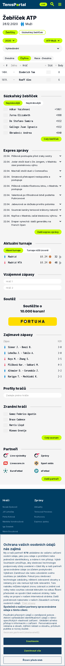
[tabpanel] (32, 123)
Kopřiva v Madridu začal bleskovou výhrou (34, 215)
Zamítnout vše (32, 650)
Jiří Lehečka (8, 512)
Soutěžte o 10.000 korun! (32, 308)
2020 (10, 40)
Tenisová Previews (43, 512)
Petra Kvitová (9, 517)
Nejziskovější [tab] (13, 103)
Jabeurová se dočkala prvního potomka (32, 204)
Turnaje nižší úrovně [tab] (38, 250)
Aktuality (38, 507)
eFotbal (41, 471)
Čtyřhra (24, 58)
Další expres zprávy (48, 232)
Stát (48, 65)
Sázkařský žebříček (32, 32)
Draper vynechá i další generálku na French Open (31, 223)
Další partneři (51, 478)
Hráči (6, 500)
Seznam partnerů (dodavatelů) (21, 632)
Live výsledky (14, 456)
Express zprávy (41, 521)
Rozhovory (39, 517)
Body (59, 65)
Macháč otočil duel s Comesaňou (29, 170)
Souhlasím (32, 641)
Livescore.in (13, 463)
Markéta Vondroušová (13, 521)
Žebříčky (10, 32)
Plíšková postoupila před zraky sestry (31, 156)
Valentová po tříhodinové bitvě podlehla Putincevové (32, 197)
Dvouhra (9, 58)
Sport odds (44, 463)
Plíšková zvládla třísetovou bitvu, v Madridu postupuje (34, 187)
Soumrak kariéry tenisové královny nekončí (34, 209)
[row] (32, 72)
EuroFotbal (13, 471)
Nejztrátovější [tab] (33, 103)
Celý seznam (52, 437)
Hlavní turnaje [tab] (13, 250)
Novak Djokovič (10, 507)
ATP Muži (53, 40)
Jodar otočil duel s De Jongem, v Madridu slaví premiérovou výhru (34, 163)
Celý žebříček (51, 138)
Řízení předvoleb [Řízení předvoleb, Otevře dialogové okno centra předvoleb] (32, 660)
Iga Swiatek (8, 526)
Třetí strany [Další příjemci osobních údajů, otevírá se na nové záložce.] (28, 603)
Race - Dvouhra (42, 58)
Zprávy (41, 456)
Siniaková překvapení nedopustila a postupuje (30, 178)
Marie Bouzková (10, 531)
